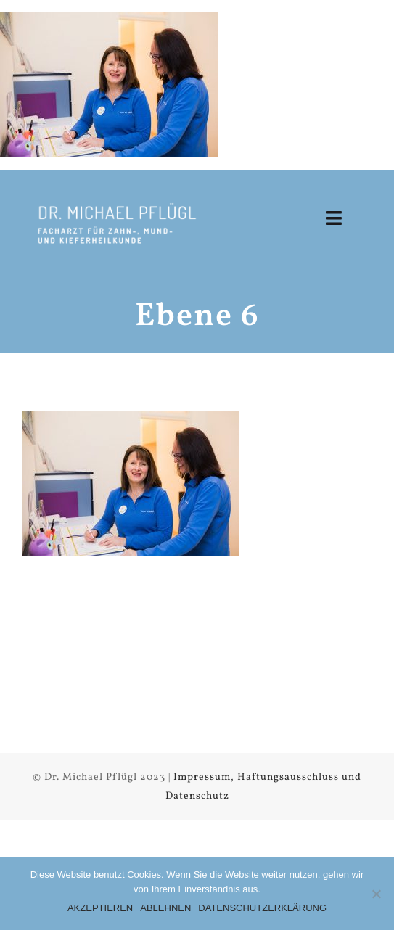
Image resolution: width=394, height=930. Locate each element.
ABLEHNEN (165, 907)
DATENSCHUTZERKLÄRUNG (262, 907)
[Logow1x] (116, 205)
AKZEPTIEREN (100, 907)
